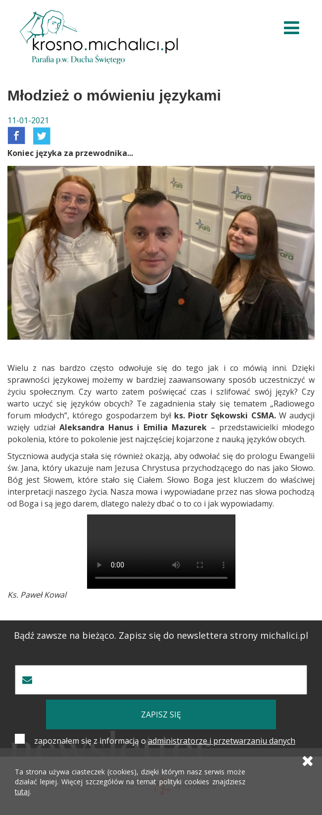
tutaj (22, 791)
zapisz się (161, 714)
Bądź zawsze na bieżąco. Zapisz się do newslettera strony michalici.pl (161, 635)
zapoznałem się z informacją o (164, 740)
